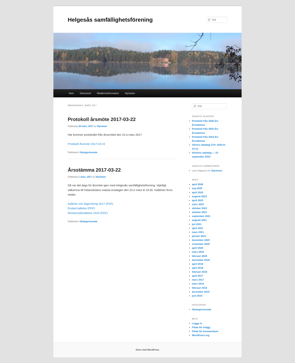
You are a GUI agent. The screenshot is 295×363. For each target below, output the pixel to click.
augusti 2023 (199, 196)
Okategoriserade (88, 152)
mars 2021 (198, 232)
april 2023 (197, 200)
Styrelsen (130, 93)
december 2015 (201, 291)
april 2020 (197, 248)
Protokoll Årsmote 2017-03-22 (86, 143)
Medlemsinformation (108, 93)
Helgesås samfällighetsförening (110, 20)
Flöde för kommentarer (205, 331)
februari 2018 (199, 271)
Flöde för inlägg (201, 327)
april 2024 (197, 192)
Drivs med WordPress (147, 350)
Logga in (197, 323)
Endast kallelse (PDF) (81, 208)
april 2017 (197, 275)
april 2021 (197, 228)
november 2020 (201, 244)
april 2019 (197, 264)
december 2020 (201, 240)
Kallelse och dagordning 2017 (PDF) (90, 203)
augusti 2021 (199, 220)
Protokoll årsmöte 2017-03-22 (102, 119)
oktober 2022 (199, 208)
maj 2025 (197, 188)
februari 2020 (199, 256)
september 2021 (201, 216)
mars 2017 (198, 279)
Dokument (85, 93)
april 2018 (197, 267)
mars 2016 (198, 283)
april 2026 (197, 184)
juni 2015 (197, 295)
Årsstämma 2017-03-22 (94, 170)
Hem (71, 93)
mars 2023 (198, 204)
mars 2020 (198, 251)
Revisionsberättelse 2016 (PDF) (88, 213)
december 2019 (201, 260)
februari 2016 (199, 287)
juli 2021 (196, 224)
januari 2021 (199, 236)
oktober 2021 (199, 212)
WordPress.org (200, 335)
